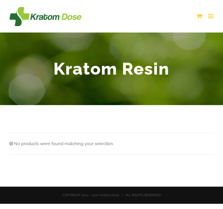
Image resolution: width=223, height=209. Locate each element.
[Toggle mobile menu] (211, 16)
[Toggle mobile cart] (199, 16)
